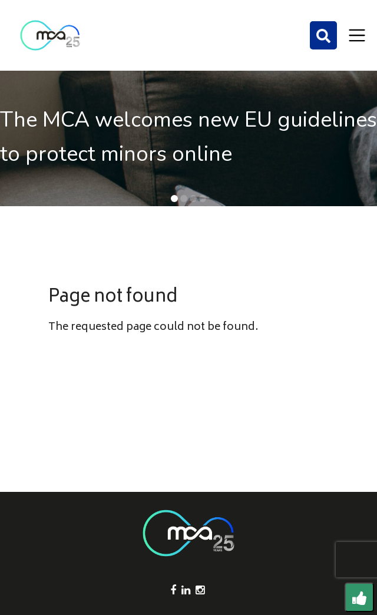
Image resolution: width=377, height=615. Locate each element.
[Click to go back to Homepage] (50, 35)
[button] (174, 198)
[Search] (323, 35)
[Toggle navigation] (357, 35)
